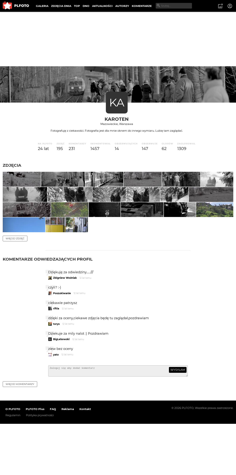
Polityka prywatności (40, 466)
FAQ (53, 460)
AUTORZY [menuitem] (122, 6)
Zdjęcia (12, 165)
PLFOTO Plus (35, 460)
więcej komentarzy (20, 435)
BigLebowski (61, 388)
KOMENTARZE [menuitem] (142, 6)
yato (56, 404)
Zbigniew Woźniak (65, 327)
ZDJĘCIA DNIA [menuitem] (61, 6)
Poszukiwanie (62, 342)
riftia (56, 358)
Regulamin (12, 466)
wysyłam (177, 419)
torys (56, 373)
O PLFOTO (12, 460)
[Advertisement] (118, 39)
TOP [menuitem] (77, 6)
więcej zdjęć (15, 288)
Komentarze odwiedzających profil (48, 308)
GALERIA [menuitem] (42, 6)
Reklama (67, 460)
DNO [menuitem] (86, 6)
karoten (117, 119)
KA (116, 102)
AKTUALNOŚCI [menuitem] (102, 6)
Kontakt (85, 460)
